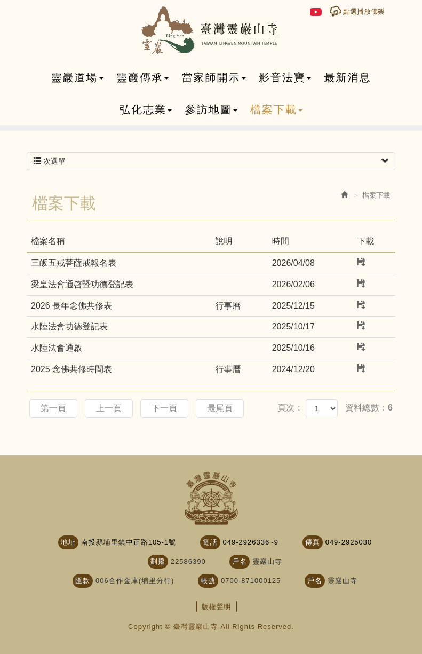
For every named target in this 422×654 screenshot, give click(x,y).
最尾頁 (220, 408)
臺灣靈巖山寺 (211, 30)
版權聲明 (217, 607)
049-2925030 (348, 542)
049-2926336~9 (250, 542)
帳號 (208, 581)
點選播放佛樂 (364, 11)
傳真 (312, 542)
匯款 (82, 581)
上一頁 (109, 408)
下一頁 (165, 408)
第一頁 (53, 408)
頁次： (290, 407)
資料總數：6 (369, 407)
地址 (68, 542)
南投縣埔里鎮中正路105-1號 (128, 542)
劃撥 (157, 561)
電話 (210, 542)
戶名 (239, 561)
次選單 (211, 161)
